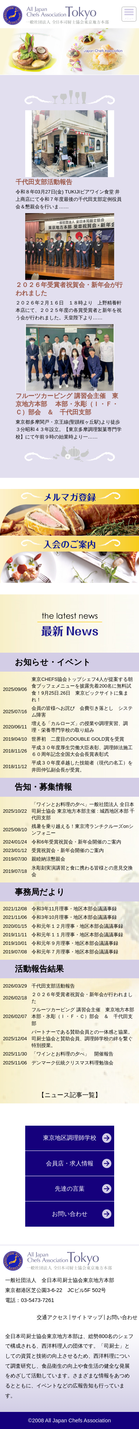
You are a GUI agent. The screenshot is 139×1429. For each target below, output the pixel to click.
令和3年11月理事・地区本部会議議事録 (74, 908)
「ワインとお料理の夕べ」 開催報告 (72, 1054)
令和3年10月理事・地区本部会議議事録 (74, 917)
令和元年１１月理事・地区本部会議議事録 (77, 934)
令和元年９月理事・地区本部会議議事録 (75, 943)
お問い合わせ (122, 1317)
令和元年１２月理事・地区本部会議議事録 (77, 926)
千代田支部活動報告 (53, 986)
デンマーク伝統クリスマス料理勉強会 (75, 1063)
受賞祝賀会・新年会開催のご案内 (68, 850)
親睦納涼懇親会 (48, 859)
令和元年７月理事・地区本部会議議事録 (75, 952)
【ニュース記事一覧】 (69, 1095)
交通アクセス (52, 1317)
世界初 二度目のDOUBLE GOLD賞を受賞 (78, 739)
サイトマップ (87, 1317)
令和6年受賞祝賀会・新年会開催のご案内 (76, 842)
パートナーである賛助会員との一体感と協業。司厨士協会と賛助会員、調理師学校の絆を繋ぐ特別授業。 (82, 1038)
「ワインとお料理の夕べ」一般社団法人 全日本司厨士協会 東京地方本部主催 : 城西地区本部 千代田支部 (83, 811)
